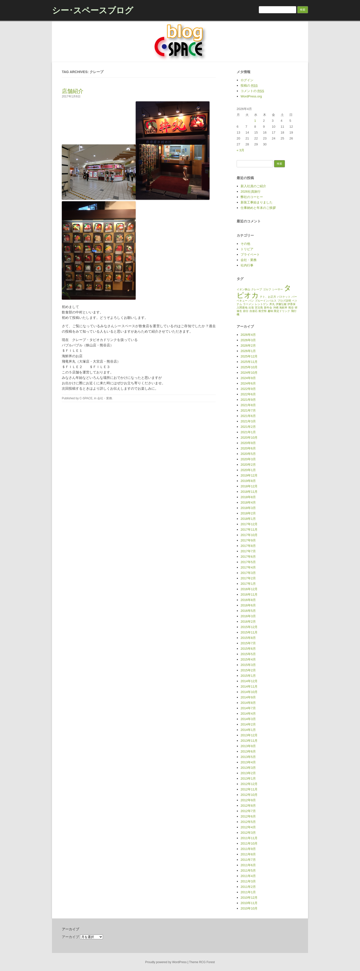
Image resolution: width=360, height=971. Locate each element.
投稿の (249, 85)
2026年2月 (248, 345)
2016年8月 (248, 600)
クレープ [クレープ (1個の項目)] (256, 289)
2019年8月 (248, 481)
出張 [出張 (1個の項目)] (251, 307)
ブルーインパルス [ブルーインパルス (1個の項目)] (266, 300)
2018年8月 (248, 497)
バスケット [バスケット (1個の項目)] (284, 296)
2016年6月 (248, 605)
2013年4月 (248, 762)
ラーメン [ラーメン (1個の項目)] (248, 304)
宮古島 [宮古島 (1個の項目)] (259, 307)
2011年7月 (248, 860)
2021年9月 (248, 399)
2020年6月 (248, 448)
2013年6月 (248, 751)
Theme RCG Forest (202, 962)
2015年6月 (248, 648)
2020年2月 (248, 464)
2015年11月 (249, 632)
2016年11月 (249, 594)
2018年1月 (248, 519)
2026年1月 (248, 351)
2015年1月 (248, 676)
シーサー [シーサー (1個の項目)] (277, 289)
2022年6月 (248, 394)
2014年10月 (249, 692)
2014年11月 (249, 686)
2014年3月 (248, 719)
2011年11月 (249, 838)
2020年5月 (248, 454)
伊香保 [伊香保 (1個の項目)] (291, 304)
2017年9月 (248, 540)
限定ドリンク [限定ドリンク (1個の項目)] (282, 310)
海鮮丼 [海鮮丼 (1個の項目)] (283, 307)
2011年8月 (248, 854)
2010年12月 (249, 897)
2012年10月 (249, 795)
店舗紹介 (72, 91)
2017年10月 (249, 535)
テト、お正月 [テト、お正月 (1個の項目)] (268, 296)
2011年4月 (248, 876)
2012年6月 (248, 816)
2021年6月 (248, 416)
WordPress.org (251, 96)
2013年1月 (248, 778)
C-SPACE (86, 398)
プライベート (250, 254)
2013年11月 (249, 740)
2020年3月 (248, 459)
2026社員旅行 (251, 191)
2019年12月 (249, 475)
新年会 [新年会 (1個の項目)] (268, 307)
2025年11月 (249, 362)
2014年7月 (248, 708)
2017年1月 (248, 584)
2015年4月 (248, 659)
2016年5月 (248, 611)
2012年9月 (248, 800)
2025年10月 (249, 367)
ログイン (247, 80)
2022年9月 (248, 389)
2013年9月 (248, 746)
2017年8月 (248, 546)
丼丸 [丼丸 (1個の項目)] (272, 304)
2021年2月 (248, 427)
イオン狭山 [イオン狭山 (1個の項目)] (243, 289)
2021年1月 (248, 432)
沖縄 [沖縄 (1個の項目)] (275, 307)
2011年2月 (248, 887)
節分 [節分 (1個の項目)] (245, 310)
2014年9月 (248, 697)
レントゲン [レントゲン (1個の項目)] (261, 304)
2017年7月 (248, 551)
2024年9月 (248, 378)
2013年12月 (249, 735)
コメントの (252, 91)
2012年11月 (249, 789)
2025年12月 (249, 356)
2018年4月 (248, 502)
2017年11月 (249, 529)
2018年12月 (249, 486)
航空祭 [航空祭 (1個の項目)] (263, 310)
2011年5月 (248, 870)
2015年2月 (248, 670)
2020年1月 (248, 470)
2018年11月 (249, 491)
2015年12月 (249, 627)
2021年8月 (248, 405)
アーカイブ (70, 937)
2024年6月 (248, 383)
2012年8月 (248, 805)
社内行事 (247, 265)
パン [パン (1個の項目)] (251, 300)
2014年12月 (249, 681)
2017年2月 (248, 578)
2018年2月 (248, 513)
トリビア (247, 249)
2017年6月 (248, 556)
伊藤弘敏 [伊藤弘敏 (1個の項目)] (281, 304)
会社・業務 (104, 398)
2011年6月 (248, 865)
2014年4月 (248, 713)
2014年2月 (248, 724)
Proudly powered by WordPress (166, 962)
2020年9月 (248, 443)
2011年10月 (249, 843)
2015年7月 (248, 643)
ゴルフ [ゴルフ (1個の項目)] (267, 289)
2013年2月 (248, 773)
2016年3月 (248, 616)
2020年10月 (249, 437)
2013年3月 (248, 768)
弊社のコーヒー (252, 197)
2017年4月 (248, 567)
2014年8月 (248, 703)
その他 (245, 244)
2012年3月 (248, 832)
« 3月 (240, 150)
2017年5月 (248, 562)
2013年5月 (248, 757)
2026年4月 (248, 335)
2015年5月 (248, 654)
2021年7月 (248, 410)
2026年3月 (248, 340)
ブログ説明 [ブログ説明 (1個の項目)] (284, 300)
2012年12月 (249, 784)
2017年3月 (248, 573)
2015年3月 (248, 665)
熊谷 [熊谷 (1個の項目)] (291, 307)
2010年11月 (249, 903)
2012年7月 (248, 811)
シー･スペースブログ (92, 10)
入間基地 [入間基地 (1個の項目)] (242, 307)
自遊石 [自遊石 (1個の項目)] (253, 310)
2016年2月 (248, 621)
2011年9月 (248, 849)
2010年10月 (249, 908)
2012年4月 (248, 827)
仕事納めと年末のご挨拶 (258, 208)
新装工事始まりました (257, 202)
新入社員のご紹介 (253, 186)
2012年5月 (248, 822)
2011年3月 (248, 881)
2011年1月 (248, 892)
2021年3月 (248, 421)
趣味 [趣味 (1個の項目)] (270, 310)
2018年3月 (248, 508)
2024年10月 (249, 372)
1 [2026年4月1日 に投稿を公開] (255, 121)
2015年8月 (248, 638)
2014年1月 (248, 730)
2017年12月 (249, 524)
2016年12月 (249, 589)
